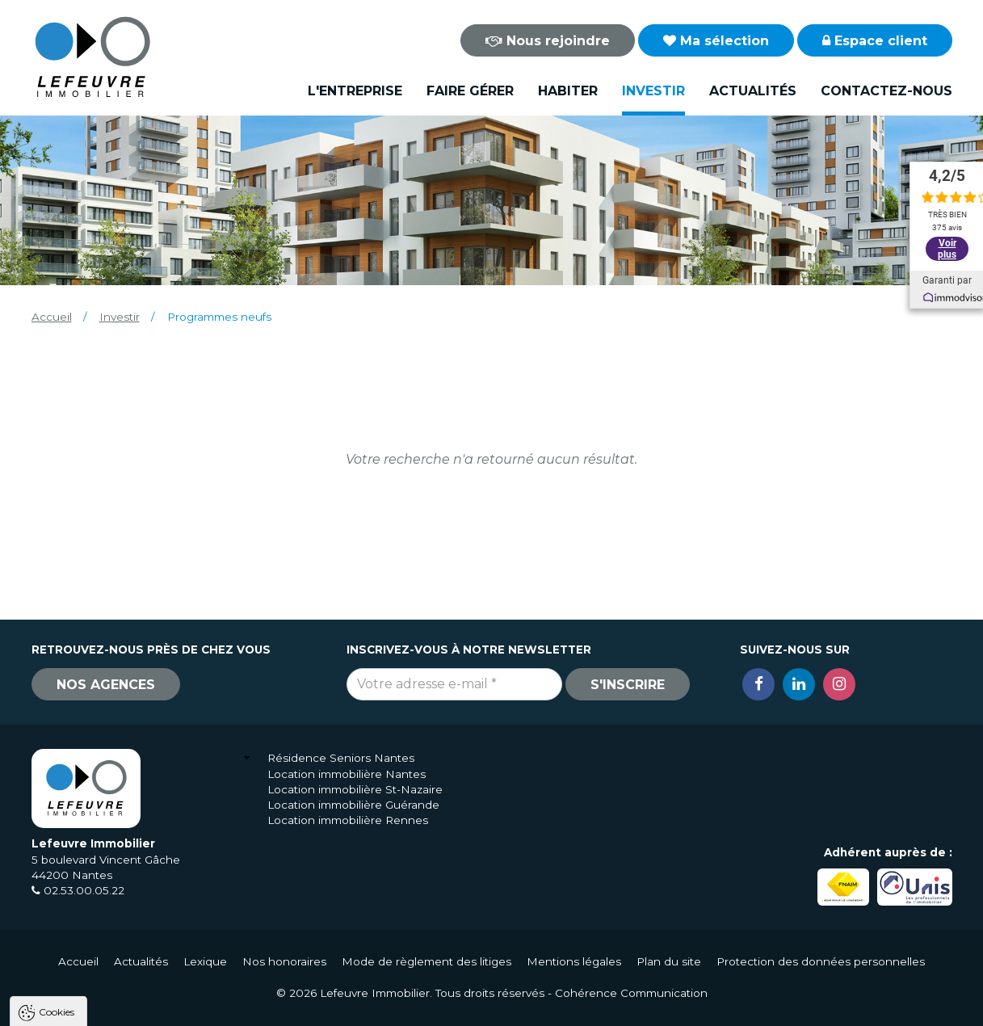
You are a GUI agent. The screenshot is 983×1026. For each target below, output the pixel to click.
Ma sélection (716, 40)
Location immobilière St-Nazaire (355, 789)
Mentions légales (574, 961)
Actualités (752, 91)
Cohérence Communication (631, 992)
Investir (653, 91)
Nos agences (106, 684)
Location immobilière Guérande (353, 804)
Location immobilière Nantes (346, 773)
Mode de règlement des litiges (426, 961)
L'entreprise (355, 91)
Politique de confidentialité (95, 967)
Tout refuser (214, 1006)
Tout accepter (110, 1006)
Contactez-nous (886, 91)
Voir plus (947, 249)
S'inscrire (627, 684)
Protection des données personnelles (820, 961)
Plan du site (668, 961)
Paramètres (313, 1006)
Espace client (874, 40)
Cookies (56, 805)
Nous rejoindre (547, 40)
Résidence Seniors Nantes (340, 757)
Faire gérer (470, 91)
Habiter (568, 91)
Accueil (52, 316)
